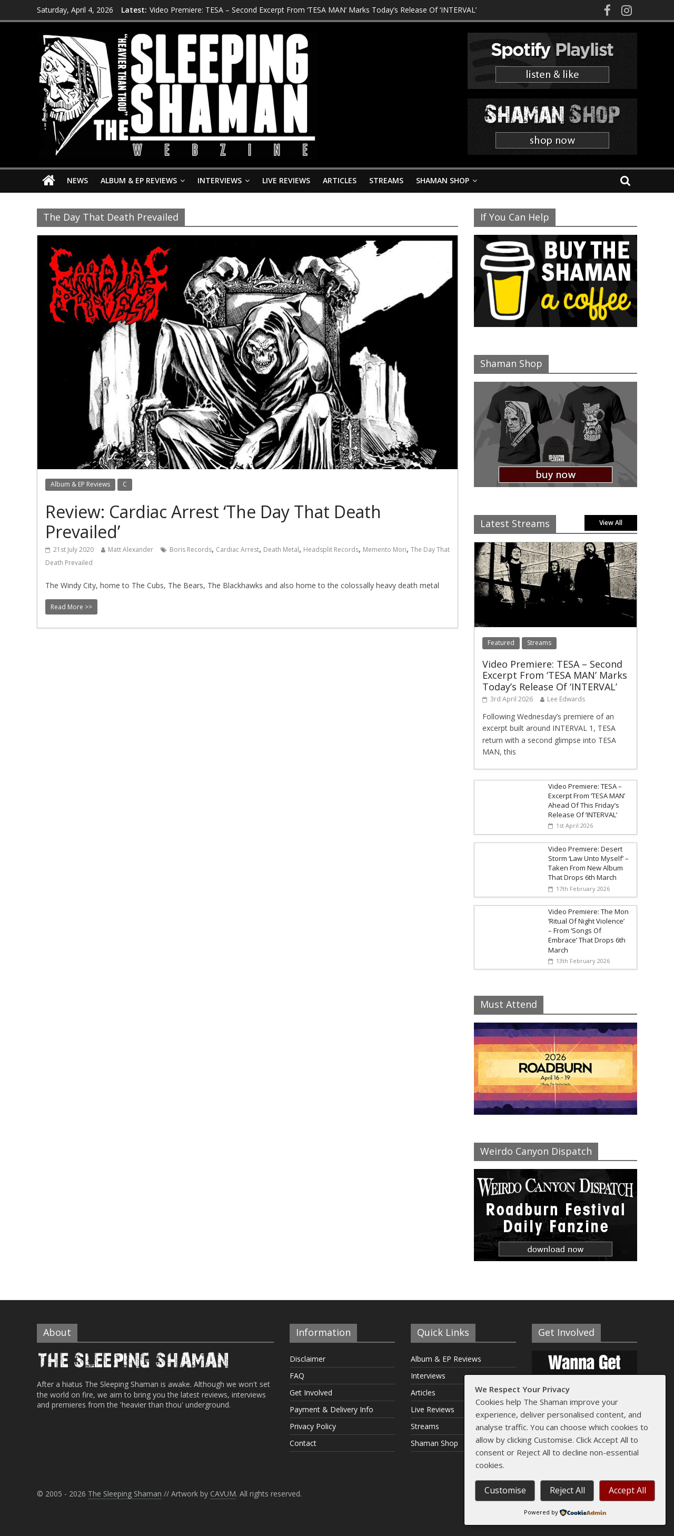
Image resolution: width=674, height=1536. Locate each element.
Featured (501, 642)
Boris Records (191, 549)
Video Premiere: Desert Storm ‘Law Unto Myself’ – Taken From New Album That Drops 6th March (588, 863)
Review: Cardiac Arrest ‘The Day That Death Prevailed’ (213, 521)
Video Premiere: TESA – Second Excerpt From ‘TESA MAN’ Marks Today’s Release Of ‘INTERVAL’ (313, 10)
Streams (386, 180)
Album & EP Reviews (139, 180)
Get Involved (311, 1393)
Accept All (627, 1490)
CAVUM (223, 1494)
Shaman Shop (442, 180)
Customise (505, 1490)
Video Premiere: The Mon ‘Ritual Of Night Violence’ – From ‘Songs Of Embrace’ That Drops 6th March (588, 931)
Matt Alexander (130, 549)
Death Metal (281, 549)
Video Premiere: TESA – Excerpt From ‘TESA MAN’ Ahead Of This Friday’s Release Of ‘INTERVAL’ (586, 800)
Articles (339, 180)
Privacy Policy (313, 1426)
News (77, 180)
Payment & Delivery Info (331, 1409)
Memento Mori (385, 549)
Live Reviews (286, 180)
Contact (303, 1443)
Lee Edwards (566, 699)
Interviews (219, 180)
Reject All (567, 1490)
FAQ (297, 1376)
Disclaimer (307, 1359)
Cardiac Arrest (237, 549)
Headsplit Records (331, 549)
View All (610, 522)
